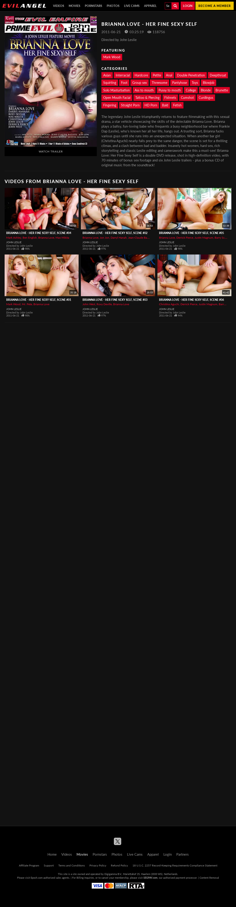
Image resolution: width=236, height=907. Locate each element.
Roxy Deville (104, 304)
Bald (165, 105)
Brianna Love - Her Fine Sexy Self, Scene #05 (191, 233)
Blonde (206, 90)
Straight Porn (130, 105)
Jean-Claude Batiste (140, 237)
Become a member (214, 6)
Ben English (30, 237)
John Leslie (13, 242)
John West (89, 304)
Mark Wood (111, 57)
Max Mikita (62, 237)
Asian (107, 75)
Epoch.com (37, 877)
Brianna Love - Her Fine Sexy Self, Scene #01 (38, 299)
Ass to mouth (144, 90)
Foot (124, 83)
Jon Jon (104, 237)
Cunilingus (206, 97)
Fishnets (170, 97)
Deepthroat (218, 75)
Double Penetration (191, 75)
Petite (157, 75)
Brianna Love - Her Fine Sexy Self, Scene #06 (191, 299)
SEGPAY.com (150, 877)
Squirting (109, 83)
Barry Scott (221, 237)
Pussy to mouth (170, 90)
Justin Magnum (204, 237)
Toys (195, 83)
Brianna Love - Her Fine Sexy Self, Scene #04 (38, 233)
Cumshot (187, 97)
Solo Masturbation (116, 90)
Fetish (177, 105)
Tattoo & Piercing (147, 97)
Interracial (123, 75)
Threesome (159, 83)
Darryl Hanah (119, 237)
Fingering (109, 105)
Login (187, 6)
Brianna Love (46, 237)
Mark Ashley (13, 237)
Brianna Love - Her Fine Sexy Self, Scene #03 (115, 299)
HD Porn (151, 105)
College (191, 90)
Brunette (221, 90)
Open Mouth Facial (116, 97)
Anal (169, 75)
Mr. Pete (27, 304)
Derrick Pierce (184, 237)
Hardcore (141, 75)
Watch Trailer (51, 151)
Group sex (139, 83)
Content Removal (209, 877)
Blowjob (208, 83)
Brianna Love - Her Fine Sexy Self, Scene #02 (115, 233)
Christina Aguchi (169, 304)
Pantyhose (179, 83)
